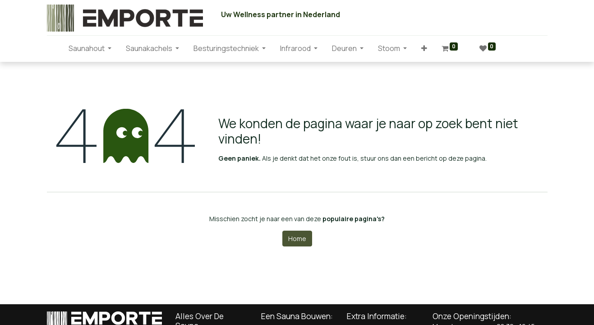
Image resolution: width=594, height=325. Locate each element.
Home (297, 238)
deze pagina (466, 158)
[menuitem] (54, 48)
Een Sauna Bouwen (296, 316)
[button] (424, 48)
